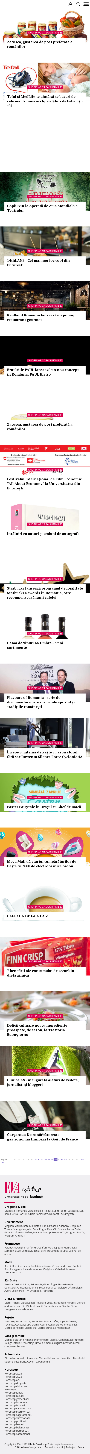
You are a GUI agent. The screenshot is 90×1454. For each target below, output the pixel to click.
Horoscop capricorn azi (17, 1408)
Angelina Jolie (23, 1229)
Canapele (63, 1339)
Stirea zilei (32, 1358)
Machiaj (52, 1247)
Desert (55, 1324)
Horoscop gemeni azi (16, 1399)
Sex (81, 1210)
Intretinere (59, 1302)
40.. (28, 1159)
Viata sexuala (35, 1210)
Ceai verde (18, 1290)
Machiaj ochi (38, 1250)
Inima (26, 1284)
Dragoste (9, 1210)
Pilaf (74, 1324)
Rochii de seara (21, 1266)
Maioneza (65, 1324)
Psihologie (36, 1284)
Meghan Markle (13, 1226)
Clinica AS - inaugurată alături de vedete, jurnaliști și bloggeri (43, 1082)
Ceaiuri (18, 1284)
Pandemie (44, 1361)
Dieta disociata (52, 1306)
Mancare (9, 1321)
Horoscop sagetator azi (17, 1414)
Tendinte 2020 (12, 1272)
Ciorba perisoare (14, 1327)
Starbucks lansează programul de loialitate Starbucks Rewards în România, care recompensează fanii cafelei (45, 593)
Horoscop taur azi (14, 1405)
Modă (8, 1262)
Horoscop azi (11, 1380)
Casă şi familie (14, 1336)
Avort (7, 1290)
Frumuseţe (12, 1244)
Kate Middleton (32, 1226)
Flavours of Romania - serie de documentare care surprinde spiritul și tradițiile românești (41, 702)
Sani (60, 1247)
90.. (77, 1159)
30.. (23, 1159)
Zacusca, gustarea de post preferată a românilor (39, 44)
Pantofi (77, 1266)
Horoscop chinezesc (15, 1386)
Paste (19, 1321)
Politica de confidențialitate (28, 1447)
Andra (70, 1229)
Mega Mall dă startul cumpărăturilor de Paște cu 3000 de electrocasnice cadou (41, 863)
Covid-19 (32, 1361)
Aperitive (45, 1324)
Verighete (48, 1269)
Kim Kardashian (51, 1226)
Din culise (10, 1358)
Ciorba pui (30, 1327)
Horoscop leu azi (14, 1424)
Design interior (12, 1343)
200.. (3, 1162)
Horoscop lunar (13, 1392)
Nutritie (20, 1306)
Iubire (63, 1210)
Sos (41, 1321)
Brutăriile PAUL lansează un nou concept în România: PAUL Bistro (43, 372)
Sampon (9, 1250)
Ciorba (26, 1321)
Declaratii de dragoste (62, 1214)
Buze (18, 1250)
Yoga (50, 1302)
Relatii (47, 1210)
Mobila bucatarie (14, 1339)
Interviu (21, 1358)
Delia (78, 1229)
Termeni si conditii (54, 1447)
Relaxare (41, 1302)
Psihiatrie (48, 1290)
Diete (7, 1302)
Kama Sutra (11, 1214)
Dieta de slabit (34, 1306)
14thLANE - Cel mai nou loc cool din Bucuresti (38, 262)
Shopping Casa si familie (45, 32)
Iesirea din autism (62, 1358)
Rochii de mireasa (41, 1266)
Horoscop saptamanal (17, 1433)
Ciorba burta (44, 1327)
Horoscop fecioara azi (16, 1402)
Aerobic (71, 1302)
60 (36, 1159)
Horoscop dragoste (15, 1383)
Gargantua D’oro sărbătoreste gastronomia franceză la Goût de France (42, 1137)
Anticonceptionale (27, 1287)
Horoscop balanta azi (16, 1427)
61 (39, 1159)
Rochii (12, 1247)
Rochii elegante (13, 1269)
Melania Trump (42, 1232)
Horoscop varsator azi (17, 1418)
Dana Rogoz (39, 1229)
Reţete (9, 1317)
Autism (21, 1346)
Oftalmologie (75, 1287)
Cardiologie (60, 1287)
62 (42, 1159)
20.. (19, 1159)
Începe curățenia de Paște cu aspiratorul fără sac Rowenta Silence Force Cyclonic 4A (45, 754)
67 (59, 1159)
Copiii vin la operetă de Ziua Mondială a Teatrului (42, 208)
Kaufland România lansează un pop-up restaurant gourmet (41, 317)
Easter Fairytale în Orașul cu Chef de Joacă (44, 806)
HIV (27, 1290)
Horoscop (11, 1370)
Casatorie (73, 1210)
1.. (12, 1159)
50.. (32, 1159)
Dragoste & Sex (15, 1207)
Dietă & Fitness (15, 1299)
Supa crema (32, 1324)
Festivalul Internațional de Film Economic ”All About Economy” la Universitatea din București (44, 483)
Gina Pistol (10, 1232)
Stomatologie (65, 1284)
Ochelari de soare (65, 1269)
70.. (69, 1159)
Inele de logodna (32, 1269)
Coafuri (42, 1247)
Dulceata (71, 1321)
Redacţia (70, 1447)
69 (65, 1159)
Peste (34, 1321)
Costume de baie (62, 1266)
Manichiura (70, 1247)
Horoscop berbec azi (16, 1430)
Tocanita (9, 1324)
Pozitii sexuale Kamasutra (33, 1214)
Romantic (21, 1210)
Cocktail (19, 1324)
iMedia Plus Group (37, 1444)
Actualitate (12, 1354)
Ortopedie (35, 1290)
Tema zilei (45, 1358)
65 (52, 1159)
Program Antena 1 (14, 1235)
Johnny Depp (68, 1226)
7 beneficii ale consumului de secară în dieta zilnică (40, 973)
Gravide (67, 1343)
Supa (62, 1321)
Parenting (28, 1343)
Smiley (62, 1229)
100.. (82, 1159)
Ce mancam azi (62, 1327)
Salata (47, 1321)
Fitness (15, 1302)
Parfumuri (31, 1247)
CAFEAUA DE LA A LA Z (27, 916)
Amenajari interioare (36, 1339)
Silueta (65, 1306)
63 (46, 1159)
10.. (15, 1159)
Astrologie (10, 1389)
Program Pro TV (75, 1232)
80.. (73, 1159)
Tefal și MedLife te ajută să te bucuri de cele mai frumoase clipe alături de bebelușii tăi (45, 101)
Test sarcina (46, 1287)
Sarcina (8, 1284)
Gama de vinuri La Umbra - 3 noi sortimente (35, 645)
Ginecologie (50, 1284)
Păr (6, 1247)
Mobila (53, 1339)
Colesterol (10, 1287)
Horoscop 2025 (13, 1376)
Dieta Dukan (28, 1302)
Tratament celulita (57, 1250)
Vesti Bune (20, 1361)
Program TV (58, 1232)
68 (62, 1159)
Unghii (21, 1247)
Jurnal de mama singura (48, 1343)
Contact (82, 1447)
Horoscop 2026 (13, 1373)
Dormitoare (77, 1339)
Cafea (55, 1321)
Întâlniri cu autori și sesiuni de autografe (43, 533)
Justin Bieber (25, 1232)
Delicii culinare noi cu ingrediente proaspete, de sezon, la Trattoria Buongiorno (37, 1030)
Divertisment (13, 1222)
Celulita (26, 1250)
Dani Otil (52, 1229)
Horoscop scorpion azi (17, 1411)
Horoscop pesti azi (15, 1421)
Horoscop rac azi (14, 1395)
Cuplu (55, 1210)
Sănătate (10, 1280)
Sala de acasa (25, 1309)
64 (49, 1159)
